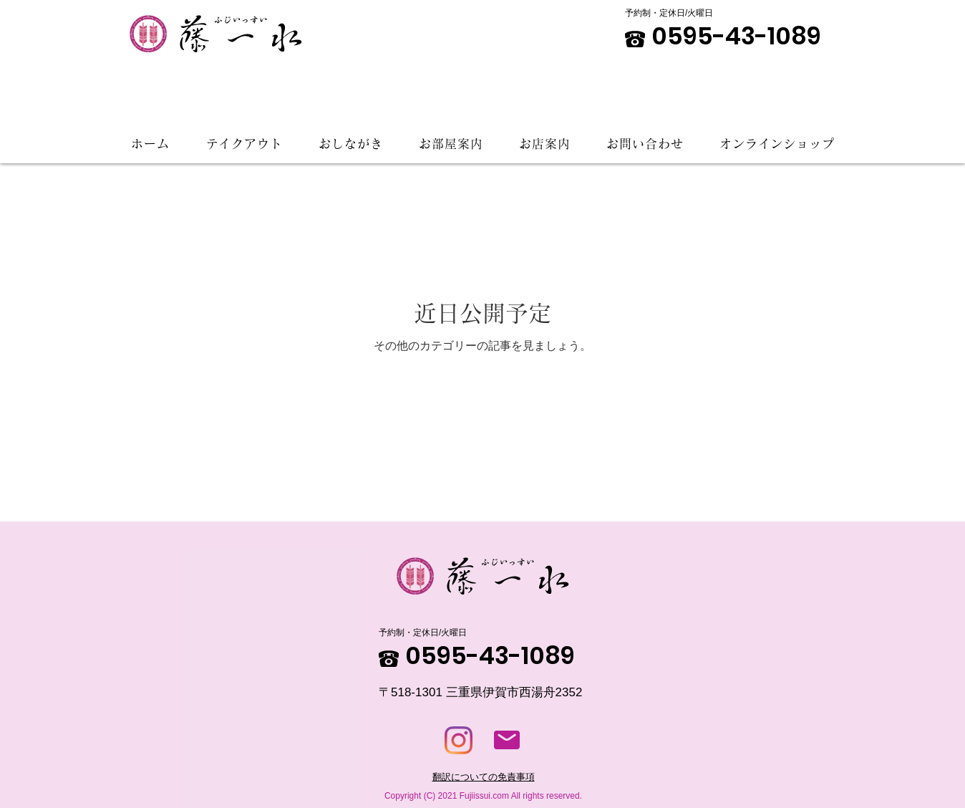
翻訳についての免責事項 (483, 776)
